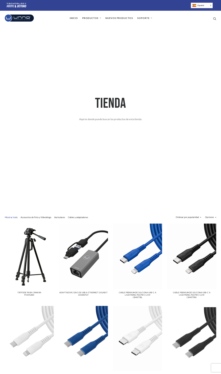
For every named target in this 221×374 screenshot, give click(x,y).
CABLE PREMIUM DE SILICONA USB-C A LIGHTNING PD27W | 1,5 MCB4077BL (137, 168)
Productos (91, 18)
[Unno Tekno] (19, 18)
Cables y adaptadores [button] (78, 89)
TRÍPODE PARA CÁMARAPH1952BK (29, 167)
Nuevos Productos (119, 18)
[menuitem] (74, 18)
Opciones (209, 89)
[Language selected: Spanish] (202, 5)
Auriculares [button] (59, 89)
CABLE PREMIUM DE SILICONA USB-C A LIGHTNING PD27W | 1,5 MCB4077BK (191, 168)
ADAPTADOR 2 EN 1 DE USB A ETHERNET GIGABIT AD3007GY (83, 167)
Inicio (74, 18)
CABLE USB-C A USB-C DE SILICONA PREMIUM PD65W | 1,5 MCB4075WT (137, 264)
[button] (214, 18)
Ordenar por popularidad (187, 89)
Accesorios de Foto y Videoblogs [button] (36, 89)
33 (120, 356)
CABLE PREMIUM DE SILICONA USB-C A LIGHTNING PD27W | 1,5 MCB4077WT (29, 254)
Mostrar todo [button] (11, 89)
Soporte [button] (144, 18)
